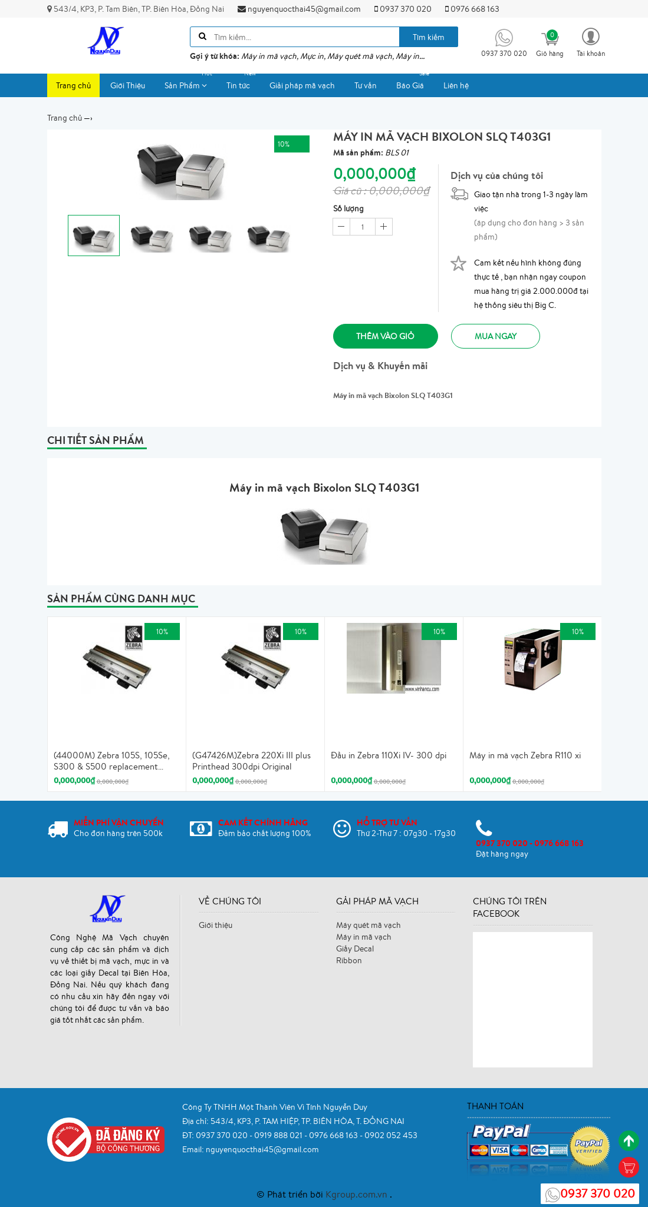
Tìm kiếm (429, 37)
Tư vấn (365, 85)
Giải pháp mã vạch (302, 85)
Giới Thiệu (127, 85)
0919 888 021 (279, 1134)
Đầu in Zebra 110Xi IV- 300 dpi (388, 754)
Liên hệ (456, 85)
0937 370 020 (403, 9)
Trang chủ (73, 85)
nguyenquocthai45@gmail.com (299, 9)
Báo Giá (414, 82)
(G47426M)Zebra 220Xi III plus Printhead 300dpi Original (251, 760)
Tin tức (242, 82)
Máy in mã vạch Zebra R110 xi (525, 754)
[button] (590, 41)
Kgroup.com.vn (357, 1194)
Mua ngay (498, 336)
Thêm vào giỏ (386, 336)
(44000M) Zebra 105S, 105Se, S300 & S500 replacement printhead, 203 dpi (112, 760)
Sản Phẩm (190, 82)
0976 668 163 (472, 9)
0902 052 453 (390, 1134)
